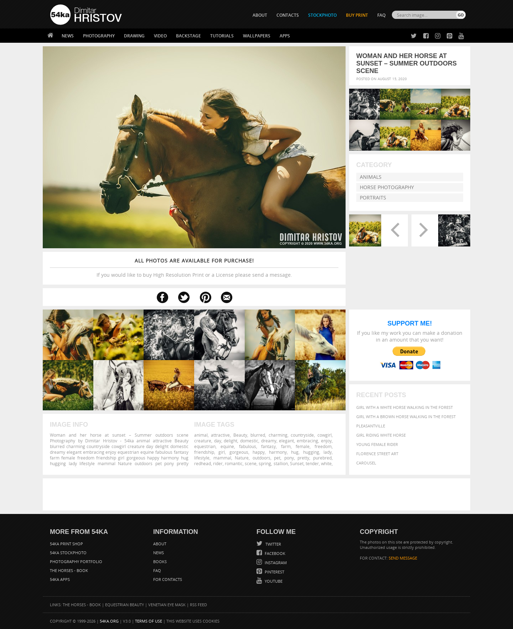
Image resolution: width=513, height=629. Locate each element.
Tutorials (222, 36)
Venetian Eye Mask (167, 604)
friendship (204, 452)
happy (259, 452)
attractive (220, 435)
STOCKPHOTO (322, 15)
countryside (302, 435)
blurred (257, 435)
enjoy (326, 440)
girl (221, 452)
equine (227, 446)
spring (265, 463)
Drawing (134, 36)
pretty (303, 458)
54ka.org (109, 621)
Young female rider (377, 444)
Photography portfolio (76, 561)
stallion (281, 463)
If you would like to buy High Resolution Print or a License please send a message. (194, 267)
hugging (311, 452)
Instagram (275, 562)
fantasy (268, 446)
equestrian (205, 446)
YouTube (273, 581)
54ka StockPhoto (68, 552)
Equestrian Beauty (124, 604)
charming (278, 435)
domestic (249, 440)
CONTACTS (287, 15)
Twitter (272, 544)
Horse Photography (387, 187)
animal (201, 435)
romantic (234, 463)
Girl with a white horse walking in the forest (404, 407)
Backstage (188, 36)
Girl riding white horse (381, 435)
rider (218, 463)
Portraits (373, 197)
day (217, 440)
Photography (99, 36)
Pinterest (274, 572)
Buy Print (357, 15)
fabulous (247, 446)
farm (286, 446)
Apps (285, 36)
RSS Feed (198, 604)
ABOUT (260, 15)
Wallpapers (256, 36)
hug (295, 452)
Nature (242, 458)
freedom (323, 446)
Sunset (297, 463)
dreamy (268, 440)
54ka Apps (60, 579)
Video (160, 36)
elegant (286, 440)
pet (277, 458)
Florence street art (377, 453)
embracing (307, 440)
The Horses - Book (69, 570)
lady (327, 452)
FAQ (381, 15)
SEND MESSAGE (403, 558)
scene (250, 463)
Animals (371, 176)
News (68, 36)
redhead (202, 463)
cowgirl (324, 435)
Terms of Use (148, 621)
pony (289, 458)
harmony (278, 452)
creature (202, 440)
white (326, 463)
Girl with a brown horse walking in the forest (406, 416)
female (303, 446)
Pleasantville (370, 425)
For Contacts (167, 579)
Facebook (274, 553)
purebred (322, 458)
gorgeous (238, 452)
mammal (222, 458)
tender (312, 463)
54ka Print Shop (66, 543)
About (159, 543)
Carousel (366, 463)
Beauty (240, 435)
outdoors (261, 458)
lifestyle (201, 458)
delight (230, 440)
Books (160, 561)
